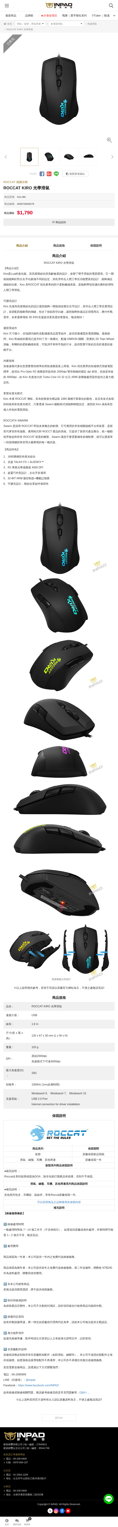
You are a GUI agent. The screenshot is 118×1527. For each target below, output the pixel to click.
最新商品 (10, 15)
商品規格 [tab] (59, 245)
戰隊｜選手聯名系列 (74, 15)
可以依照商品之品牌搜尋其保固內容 (59, 1202)
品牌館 (29, 15)
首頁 (9, 23)
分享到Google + (49, 174)
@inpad (30, 1379)
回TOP (59, 1417)
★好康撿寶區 (49, 15)
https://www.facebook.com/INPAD (38, 1385)
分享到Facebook (42, 174)
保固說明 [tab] (96, 245)
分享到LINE (56, 174)
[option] (59, 89)
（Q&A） (82, 1392)
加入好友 (109, 1499)
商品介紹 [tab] (22, 245)
